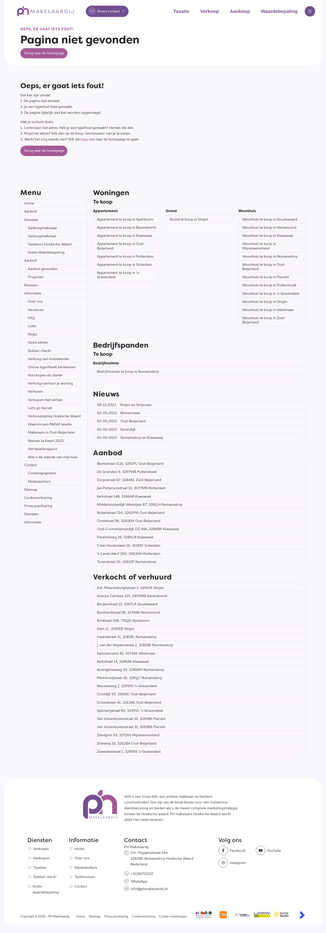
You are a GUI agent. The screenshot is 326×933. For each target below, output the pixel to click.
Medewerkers (39, 481)
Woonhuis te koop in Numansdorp (270, 256)
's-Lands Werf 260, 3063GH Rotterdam (128, 553)
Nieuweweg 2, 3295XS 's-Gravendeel (127, 685)
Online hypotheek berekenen (51, 366)
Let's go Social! (40, 407)
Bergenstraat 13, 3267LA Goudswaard (127, 603)
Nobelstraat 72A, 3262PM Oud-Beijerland (131, 512)
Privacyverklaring (38, 505)
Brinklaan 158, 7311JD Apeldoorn (123, 620)
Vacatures (35, 309)
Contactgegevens (42, 472)
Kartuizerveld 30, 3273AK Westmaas (126, 652)
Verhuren (35, 391)
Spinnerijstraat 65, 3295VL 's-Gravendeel (130, 710)
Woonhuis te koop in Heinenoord (269, 227)
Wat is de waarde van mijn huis (52, 456)
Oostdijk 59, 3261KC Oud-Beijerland (126, 693)
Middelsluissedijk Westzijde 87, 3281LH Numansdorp (139, 504)
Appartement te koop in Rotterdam (125, 256)
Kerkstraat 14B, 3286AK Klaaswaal (124, 496)
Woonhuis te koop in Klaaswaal (267, 235)
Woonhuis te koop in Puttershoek (269, 284)
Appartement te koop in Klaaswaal (124, 235)
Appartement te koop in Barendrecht (126, 227)
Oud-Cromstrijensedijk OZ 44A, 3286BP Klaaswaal (138, 528)
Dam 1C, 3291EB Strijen (115, 628)
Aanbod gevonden (43, 268)
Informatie (32, 292)
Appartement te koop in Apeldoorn (125, 218)
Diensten (31, 219)
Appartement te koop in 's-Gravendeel (118, 274)
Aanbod (30, 211)
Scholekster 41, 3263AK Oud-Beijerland (129, 702)
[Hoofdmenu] (310, 11)
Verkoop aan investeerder (49, 358)
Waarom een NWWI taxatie (50, 423)
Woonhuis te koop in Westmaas (267, 309)
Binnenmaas (118, 412)
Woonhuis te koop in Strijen (264, 301)
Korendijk (116, 429)
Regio (32, 333)
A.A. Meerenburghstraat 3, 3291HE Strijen (130, 587)
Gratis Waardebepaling (46, 251)
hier (85, 138)
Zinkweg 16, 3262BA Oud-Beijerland (126, 743)
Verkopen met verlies (45, 399)
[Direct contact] (107, 11)
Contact (30, 464)
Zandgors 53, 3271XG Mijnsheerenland (128, 734)
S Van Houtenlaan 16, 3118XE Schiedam (128, 545)
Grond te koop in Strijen (189, 218)
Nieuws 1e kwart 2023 (46, 440)
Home (29, 202)
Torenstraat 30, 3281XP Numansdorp (126, 561)
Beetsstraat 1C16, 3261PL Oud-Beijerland (130, 463)
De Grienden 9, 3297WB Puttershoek (127, 471)
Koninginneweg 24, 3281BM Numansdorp (130, 669)
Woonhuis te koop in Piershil (265, 276)
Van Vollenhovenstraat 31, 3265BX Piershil (131, 726)
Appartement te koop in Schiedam (124, 264)
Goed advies (38, 341)
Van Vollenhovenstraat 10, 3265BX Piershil (131, 718)
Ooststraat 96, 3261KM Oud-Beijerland (128, 520)
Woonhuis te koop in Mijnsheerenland (259, 245)
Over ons (35, 301)
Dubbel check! (39, 350)
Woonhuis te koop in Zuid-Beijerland (264, 319)
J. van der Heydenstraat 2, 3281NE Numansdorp (135, 644)
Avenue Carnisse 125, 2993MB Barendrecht (132, 595)
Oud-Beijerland (121, 420)
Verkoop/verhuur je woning (50, 382)
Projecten (36, 276)
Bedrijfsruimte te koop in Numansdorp (128, 371)
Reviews (31, 284)
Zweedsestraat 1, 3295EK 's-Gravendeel (129, 751)
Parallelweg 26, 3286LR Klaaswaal (125, 536)
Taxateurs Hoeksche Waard (50, 243)
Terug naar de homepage (44, 52)
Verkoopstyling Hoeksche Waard (54, 415)
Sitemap (30, 489)
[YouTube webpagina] (273, 850)
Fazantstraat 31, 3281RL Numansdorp (126, 636)
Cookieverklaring (38, 497)
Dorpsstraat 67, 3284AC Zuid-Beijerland (129, 479)
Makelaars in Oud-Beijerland (51, 432)
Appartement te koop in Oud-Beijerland (121, 245)
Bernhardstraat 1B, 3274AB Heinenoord (128, 612)
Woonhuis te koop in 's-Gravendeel (271, 293)
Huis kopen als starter (45, 374)
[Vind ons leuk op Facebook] (235, 850)
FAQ (31, 317)
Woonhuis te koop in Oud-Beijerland (263, 266)
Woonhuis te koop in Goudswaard (269, 218)
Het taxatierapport (42, 448)
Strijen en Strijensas (124, 404)
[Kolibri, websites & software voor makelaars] (302, 914)
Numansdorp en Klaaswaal (130, 437)
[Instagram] (235, 862)
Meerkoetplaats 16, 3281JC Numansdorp (129, 677)
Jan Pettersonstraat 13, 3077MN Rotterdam (131, 487)
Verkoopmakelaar (42, 235)
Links (32, 325)
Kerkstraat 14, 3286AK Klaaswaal (123, 661)
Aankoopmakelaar (42, 227)
